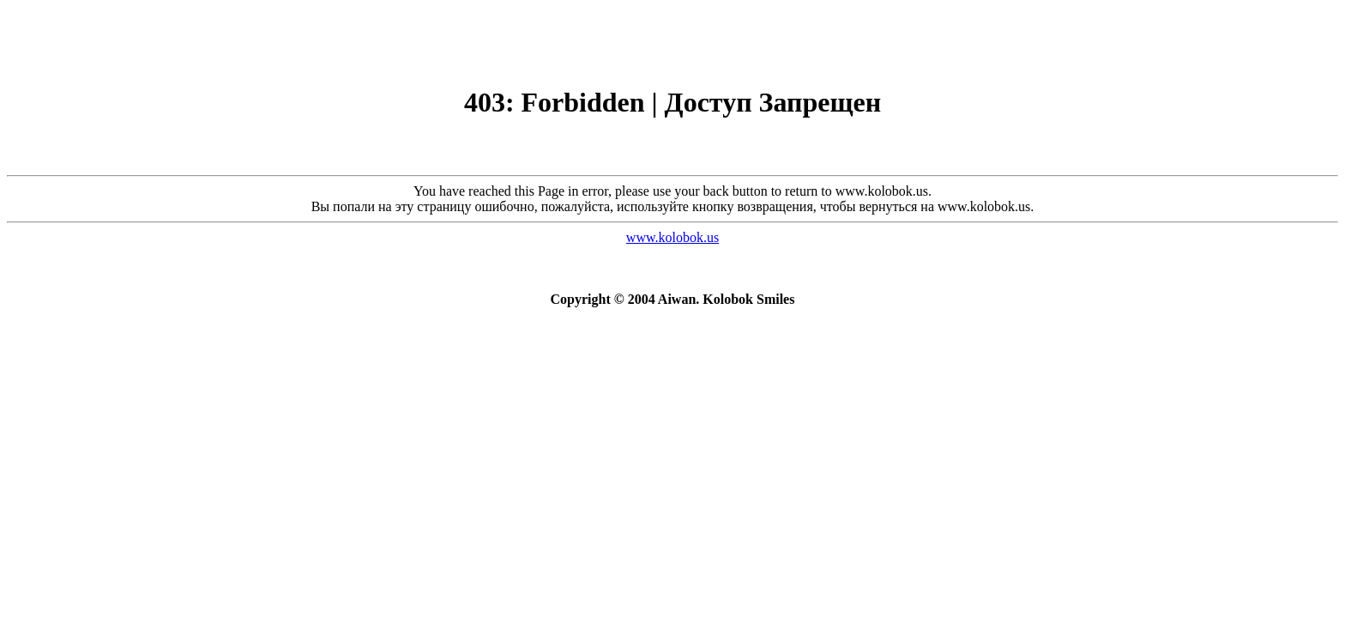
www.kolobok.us (672, 237)
